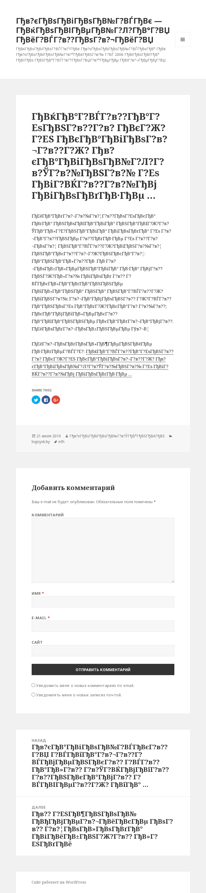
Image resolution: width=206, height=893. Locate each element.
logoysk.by (41, 441)
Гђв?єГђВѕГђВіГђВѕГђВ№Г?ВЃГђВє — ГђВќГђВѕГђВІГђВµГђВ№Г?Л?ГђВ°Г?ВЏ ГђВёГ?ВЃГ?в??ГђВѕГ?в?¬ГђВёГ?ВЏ (93, 30)
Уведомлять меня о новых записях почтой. (79, 694)
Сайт (37, 642)
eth (61, 441)
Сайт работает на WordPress (59, 882)
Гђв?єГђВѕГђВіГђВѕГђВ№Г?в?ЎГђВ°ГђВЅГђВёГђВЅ (117, 435)
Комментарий (48, 514)
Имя (38, 593)
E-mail (41, 617)
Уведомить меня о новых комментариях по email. (85, 685)
